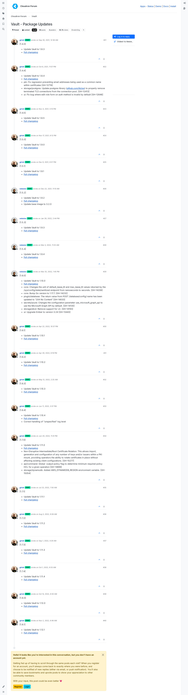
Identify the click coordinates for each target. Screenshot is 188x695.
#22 (104, 67)
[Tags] (3, 13)
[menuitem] (184, 3)
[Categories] (3, 3)
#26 (104, 189)
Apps (142, 6)
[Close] (103, 654)
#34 (104, 436)
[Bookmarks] (3, 24)
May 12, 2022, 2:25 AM (48, 380)
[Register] (184, 8)
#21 (105, 40)
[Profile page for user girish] (14, 42)
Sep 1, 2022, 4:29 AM (47, 541)
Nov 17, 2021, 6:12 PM (47, 135)
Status (151, 6)
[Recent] (3, 8)
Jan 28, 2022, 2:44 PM (50, 218)
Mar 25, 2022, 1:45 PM (50, 272)
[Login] (184, 3)
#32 (104, 380)
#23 (104, 109)
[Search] (3, 29)
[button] (3, 687)
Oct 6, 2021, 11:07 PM (47, 67)
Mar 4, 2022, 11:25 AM (50, 245)
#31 (105, 353)
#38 (104, 567)
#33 (104, 406)
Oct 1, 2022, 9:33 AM (47, 567)
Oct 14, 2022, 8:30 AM (48, 594)
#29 (104, 272)
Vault (34, 30)
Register (18, 686)
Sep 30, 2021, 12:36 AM (48, 40)
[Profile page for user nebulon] (14, 190)
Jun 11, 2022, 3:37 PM (48, 406)
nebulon (23, 189)
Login (27, 686)
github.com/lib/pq (75, 88)
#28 (104, 245)
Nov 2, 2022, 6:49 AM (48, 621)
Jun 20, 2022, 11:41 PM (48, 436)
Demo (158, 6)
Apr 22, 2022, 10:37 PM (48, 326)
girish (22, 40)
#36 (104, 514)
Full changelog (31, 52)
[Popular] (3, 19)
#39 (104, 594)
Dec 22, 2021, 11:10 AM (50, 189)
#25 (104, 162)
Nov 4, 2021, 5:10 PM (47, 109)
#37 (104, 541)
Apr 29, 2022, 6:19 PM (48, 353)
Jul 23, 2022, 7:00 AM (48, 488)
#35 (104, 488)
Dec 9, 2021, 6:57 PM (47, 162)
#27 (104, 218)
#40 (104, 621)
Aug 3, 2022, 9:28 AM (48, 514)
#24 (104, 135)
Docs (165, 6)
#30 (104, 326)
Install (173, 6)
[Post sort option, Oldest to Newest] (124, 42)
